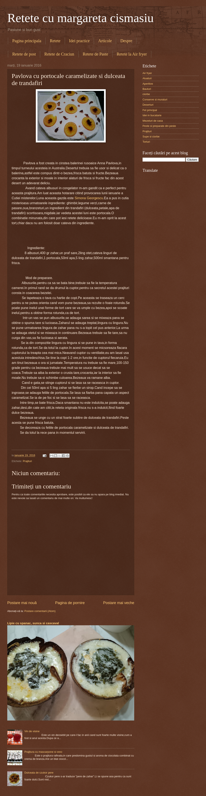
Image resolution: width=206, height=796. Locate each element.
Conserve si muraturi (155, 99)
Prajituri (27, 461)
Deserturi (148, 104)
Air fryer (147, 73)
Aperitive (148, 83)
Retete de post (24, 54)
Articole (105, 40)
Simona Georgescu (88, 198)
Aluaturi (147, 78)
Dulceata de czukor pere (38, 772)
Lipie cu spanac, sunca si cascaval (33, 623)
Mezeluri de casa (153, 120)
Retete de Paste (95, 54)
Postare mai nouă (22, 603)
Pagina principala (26, 40)
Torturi (146, 141)
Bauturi (147, 88)
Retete (55, 40)
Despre (126, 40)
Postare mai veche (118, 603)
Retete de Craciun (59, 54)
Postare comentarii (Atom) (40, 611)
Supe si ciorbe (151, 136)
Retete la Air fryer (132, 54)
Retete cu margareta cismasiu (80, 18)
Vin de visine (32, 731)
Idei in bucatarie (152, 115)
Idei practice (79, 40)
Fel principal (150, 110)
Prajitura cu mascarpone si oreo (43, 751)
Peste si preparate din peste (159, 125)
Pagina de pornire (70, 603)
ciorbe (146, 94)
